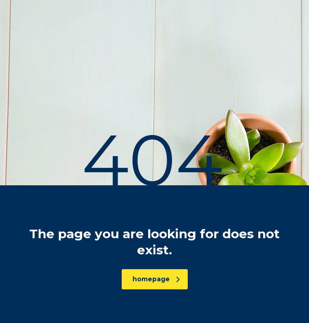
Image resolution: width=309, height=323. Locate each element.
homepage (156, 279)
